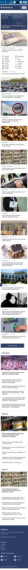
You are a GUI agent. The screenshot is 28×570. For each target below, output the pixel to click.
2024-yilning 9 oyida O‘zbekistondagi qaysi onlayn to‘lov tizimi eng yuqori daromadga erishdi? (14, 458)
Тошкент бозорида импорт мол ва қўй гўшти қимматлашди (13, 373)
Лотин (24, 7)
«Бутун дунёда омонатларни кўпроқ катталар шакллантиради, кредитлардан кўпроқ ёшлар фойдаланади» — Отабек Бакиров (13, 406)
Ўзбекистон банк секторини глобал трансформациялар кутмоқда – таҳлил (12, 513)
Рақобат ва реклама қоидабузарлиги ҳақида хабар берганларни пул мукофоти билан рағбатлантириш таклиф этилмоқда (13, 313)
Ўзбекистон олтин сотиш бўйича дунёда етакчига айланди (12, 443)
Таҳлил (3, 166)
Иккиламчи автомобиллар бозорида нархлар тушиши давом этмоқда (13, 518)
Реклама (3, 549)
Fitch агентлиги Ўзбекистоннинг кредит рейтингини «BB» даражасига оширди (13, 435)
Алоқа (2, 547)
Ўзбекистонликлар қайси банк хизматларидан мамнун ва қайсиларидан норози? (14, 508)
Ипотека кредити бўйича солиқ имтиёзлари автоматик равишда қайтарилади (13, 288)
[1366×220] (14, 4)
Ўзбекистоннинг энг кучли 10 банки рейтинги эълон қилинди (13, 448)
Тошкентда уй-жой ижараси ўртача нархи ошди (13, 26)
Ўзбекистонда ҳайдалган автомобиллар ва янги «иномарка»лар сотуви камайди (13, 96)
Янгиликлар (11, 48)
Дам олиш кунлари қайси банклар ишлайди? (13, 73)
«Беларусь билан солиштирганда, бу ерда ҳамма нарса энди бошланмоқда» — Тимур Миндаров (13, 393)
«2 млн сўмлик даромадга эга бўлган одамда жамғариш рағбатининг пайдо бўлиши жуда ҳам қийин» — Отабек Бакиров (13, 399)
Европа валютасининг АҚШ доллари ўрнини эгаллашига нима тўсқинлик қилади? (13, 503)
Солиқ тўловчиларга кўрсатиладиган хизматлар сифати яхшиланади (11, 216)
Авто (3, 93)
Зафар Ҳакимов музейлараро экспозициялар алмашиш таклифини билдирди (13, 387)
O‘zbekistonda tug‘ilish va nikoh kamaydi (11, 462)
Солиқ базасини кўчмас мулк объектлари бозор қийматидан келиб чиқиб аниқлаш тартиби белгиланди (12, 264)
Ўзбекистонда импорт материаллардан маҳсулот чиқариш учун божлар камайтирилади (12, 121)
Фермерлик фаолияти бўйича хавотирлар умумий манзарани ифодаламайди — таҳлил (13, 498)
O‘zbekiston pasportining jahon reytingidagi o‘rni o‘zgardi (13, 453)
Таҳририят (3, 545)
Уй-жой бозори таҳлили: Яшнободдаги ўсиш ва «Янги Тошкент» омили (11, 490)
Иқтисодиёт (5, 48)
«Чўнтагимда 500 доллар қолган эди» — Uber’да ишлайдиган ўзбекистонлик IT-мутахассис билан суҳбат (12, 381)
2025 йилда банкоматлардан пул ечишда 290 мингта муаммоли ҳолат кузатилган (13, 337)
